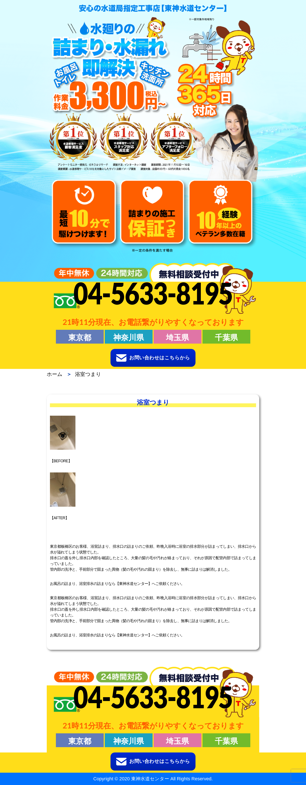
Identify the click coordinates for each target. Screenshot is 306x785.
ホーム (54, 374)
